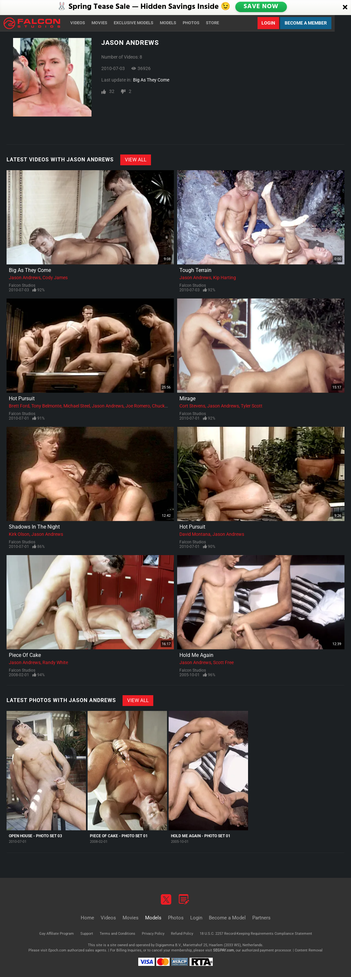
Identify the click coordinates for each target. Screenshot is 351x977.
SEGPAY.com (223, 950)
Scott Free (223, 662)
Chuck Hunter (166, 405)
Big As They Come (151, 79)
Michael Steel (76, 405)
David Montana (194, 534)
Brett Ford (19, 405)
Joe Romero (137, 405)
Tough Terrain (195, 270)
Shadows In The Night (34, 527)
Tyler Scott (251, 405)
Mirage (187, 398)
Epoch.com (57, 950)
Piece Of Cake (25, 655)
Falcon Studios (22, 285)
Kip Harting (224, 277)
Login (268, 23)
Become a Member (306, 23)
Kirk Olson (19, 534)
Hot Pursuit (22, 398)
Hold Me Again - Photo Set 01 (200, 836)
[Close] (345, 7)
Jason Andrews (25, 277)
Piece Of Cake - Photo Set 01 (119, 836)
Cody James (55, 277)
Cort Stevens (192, 405)
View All (135, 160)
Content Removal (309, 950)
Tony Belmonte (46, 405)
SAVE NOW (261, 7)
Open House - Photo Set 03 (35, 836)
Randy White (55, 662)
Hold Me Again (196, 655)
